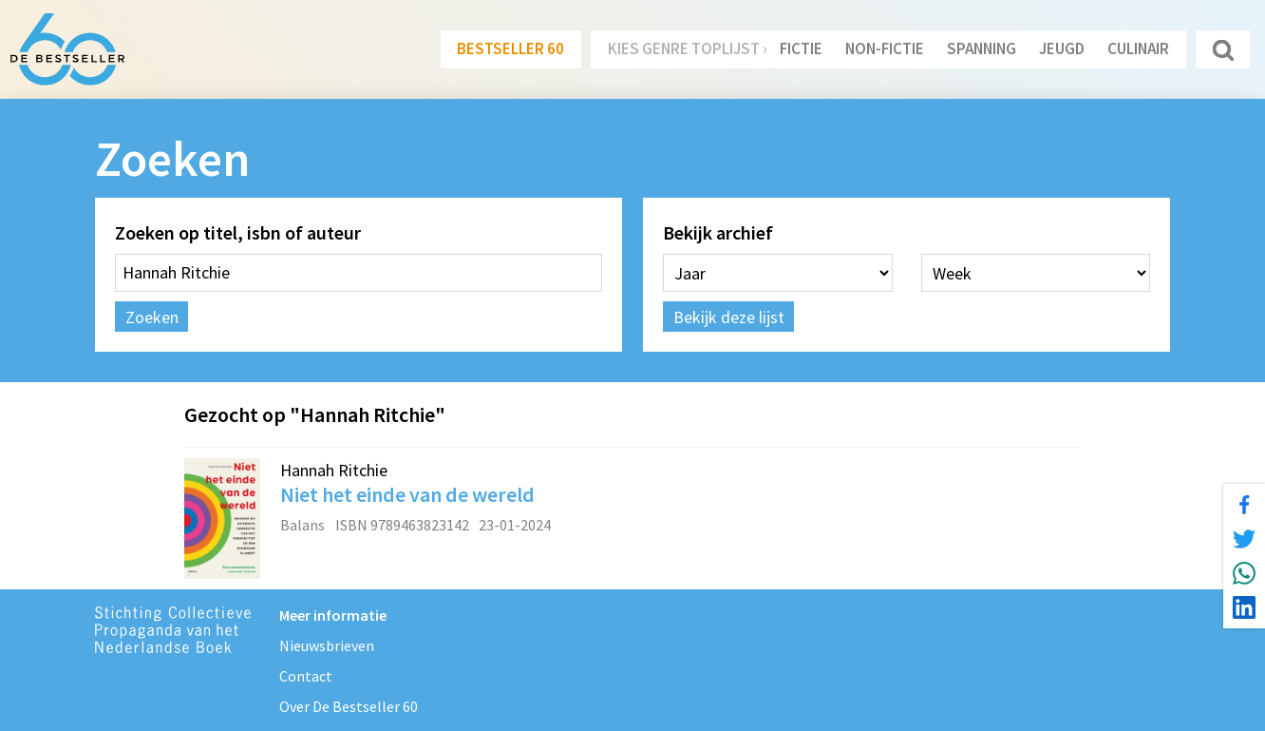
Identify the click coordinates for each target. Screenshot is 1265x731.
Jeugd (1062, 48)
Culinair (1138, 48)
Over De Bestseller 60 (348, 706)
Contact (305, 675)
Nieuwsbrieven (326, 645)
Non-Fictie (884, 48)
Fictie (801, 48)
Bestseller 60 (510, 48)
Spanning (981, 48)
